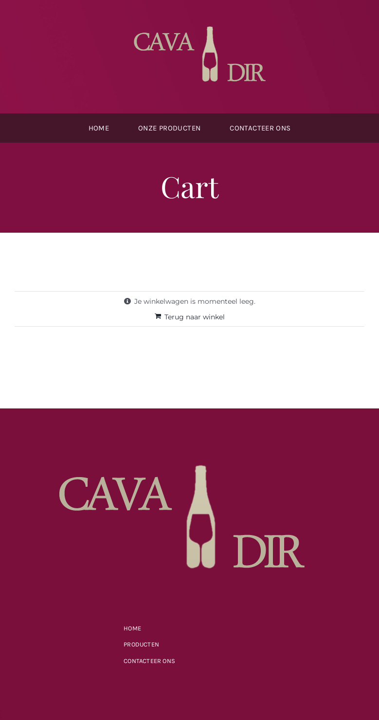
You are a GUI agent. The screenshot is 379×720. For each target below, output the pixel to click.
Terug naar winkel (194, 317)
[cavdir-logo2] (204, 22)
